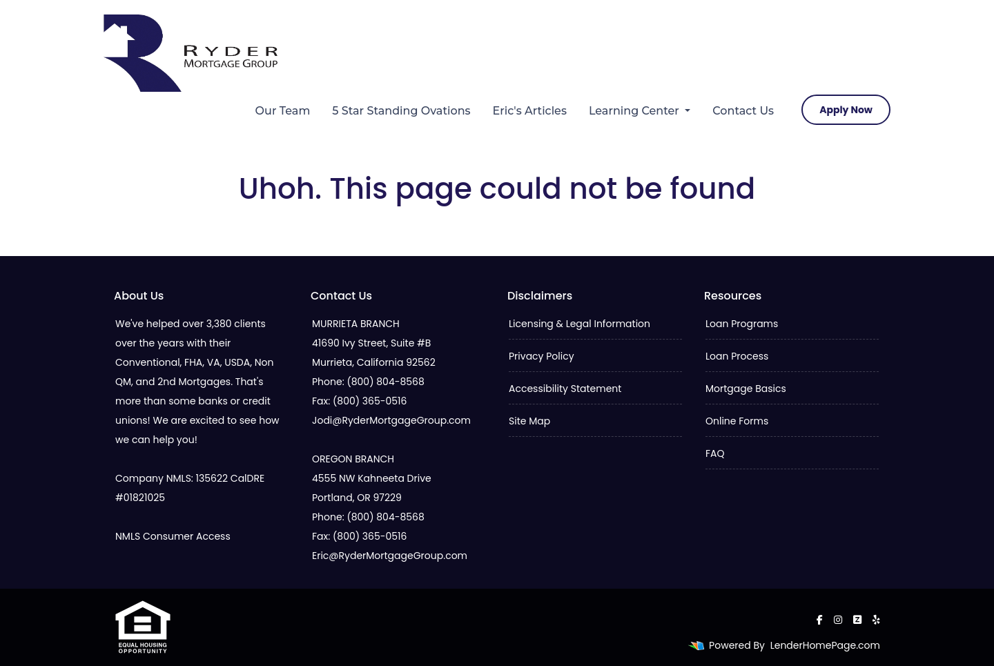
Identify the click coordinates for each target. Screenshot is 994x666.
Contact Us (743, 110)
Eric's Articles (530, 110)
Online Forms (736, 421)
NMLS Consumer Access (173, 536)
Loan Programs (741, 324)
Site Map (529, 421)
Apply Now (846, 110)
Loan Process (736, 356)
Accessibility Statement (565, 388)
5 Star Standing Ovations (401, 110)
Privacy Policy (541, 356)
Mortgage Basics (745, 388)
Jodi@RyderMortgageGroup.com (391, 420)
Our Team (283, 110)
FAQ (715, 453)
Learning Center (635, 110)
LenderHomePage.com (825, 645)
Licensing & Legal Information (579, 324)
